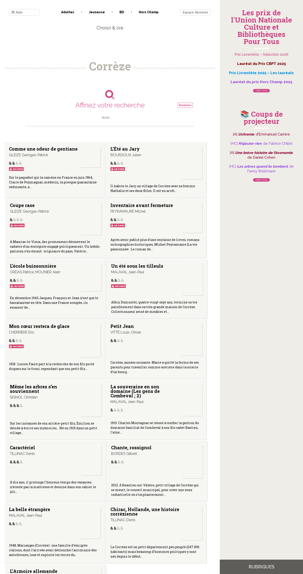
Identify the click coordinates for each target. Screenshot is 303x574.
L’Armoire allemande (162, 428)
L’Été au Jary (94, 149)
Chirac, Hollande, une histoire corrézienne (95, 432)
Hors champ (149, 12)
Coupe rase (162, 149)
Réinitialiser (185, 105)
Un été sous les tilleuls (167, 221)
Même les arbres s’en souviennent (168, 293)
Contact (59, 528)
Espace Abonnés (195, 12)
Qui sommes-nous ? (86, 528)
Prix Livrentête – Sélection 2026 (261, 54)
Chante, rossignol (161, 356)
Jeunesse (97, 12)
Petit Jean (91, 289)
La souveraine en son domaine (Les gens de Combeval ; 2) (27, 361)
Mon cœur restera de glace (27, 291)
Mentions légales (120, 528)
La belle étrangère (20, 428)
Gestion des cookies (153, 528)
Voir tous (261, 90)
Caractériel (92, 354)
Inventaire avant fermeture (27, 221)
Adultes (67, 12)
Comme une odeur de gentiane (22, 153)
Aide (16, 12)
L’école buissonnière (94, 221)
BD (121, 12)
